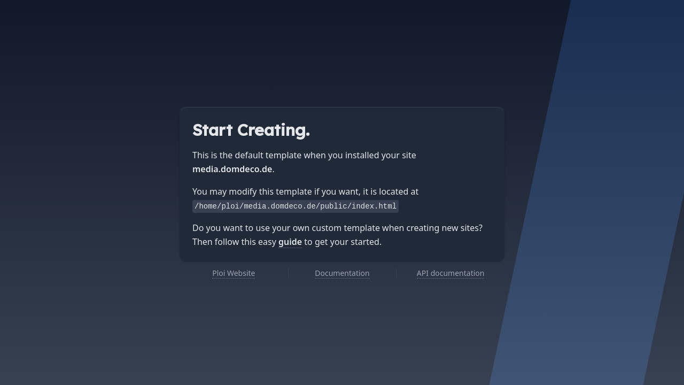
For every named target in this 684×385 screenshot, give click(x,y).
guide (290, 242)
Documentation (342, 273)
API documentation (451, 273)
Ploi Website (233, 273)
